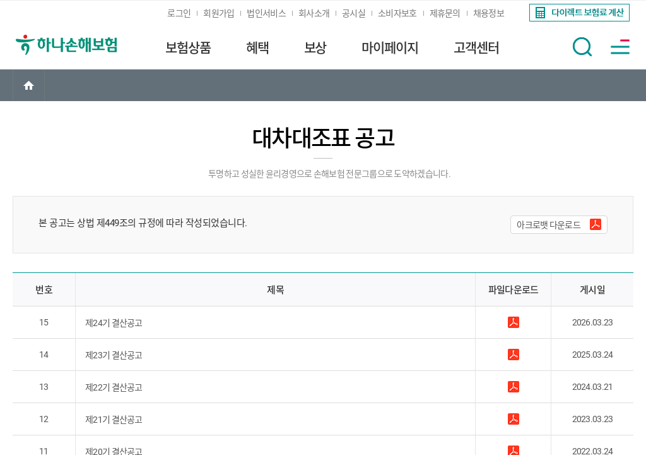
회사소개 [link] (313, 13)
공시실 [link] (353, 13)
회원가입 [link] (218, 13)
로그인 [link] (179, 13)
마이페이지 (389, 48)
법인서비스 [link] (266, 13)
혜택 (257, 48)
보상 (315, 48)
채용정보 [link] (488, 13)
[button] (582, 47)
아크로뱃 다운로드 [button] (548, 225)
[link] (578, 12)
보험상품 (188, 48)
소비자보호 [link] (397, 13)
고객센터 (476, 48)
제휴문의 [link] (445, 13)
